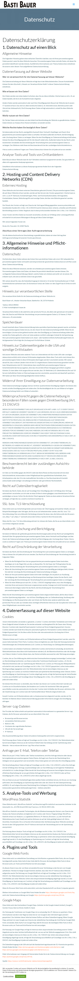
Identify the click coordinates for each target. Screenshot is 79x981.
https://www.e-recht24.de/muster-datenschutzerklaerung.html (30, 961)
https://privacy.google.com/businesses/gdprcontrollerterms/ (39, 947)
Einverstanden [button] (20, 976)
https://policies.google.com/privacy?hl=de (49, 895)
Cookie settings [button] (8, 976)
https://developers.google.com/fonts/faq (60, 892)
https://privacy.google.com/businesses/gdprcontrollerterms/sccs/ (25, 950)
